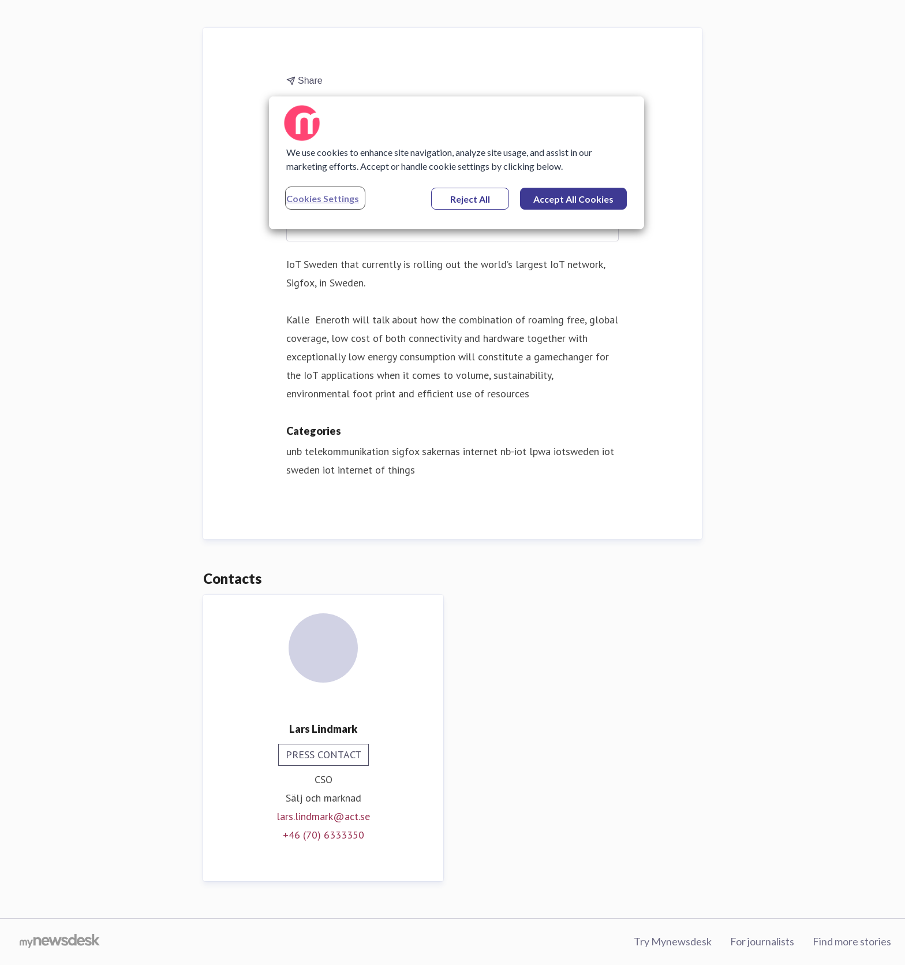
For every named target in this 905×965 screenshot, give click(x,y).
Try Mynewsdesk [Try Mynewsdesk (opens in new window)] (673, 941)
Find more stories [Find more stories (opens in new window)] (852, 941)
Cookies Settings (322, 198)
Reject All (470, 198)
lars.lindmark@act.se (323, 816)
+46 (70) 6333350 (323, 834)
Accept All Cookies (573, 198)
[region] (456, 162)
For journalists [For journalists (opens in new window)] (762, 941)
